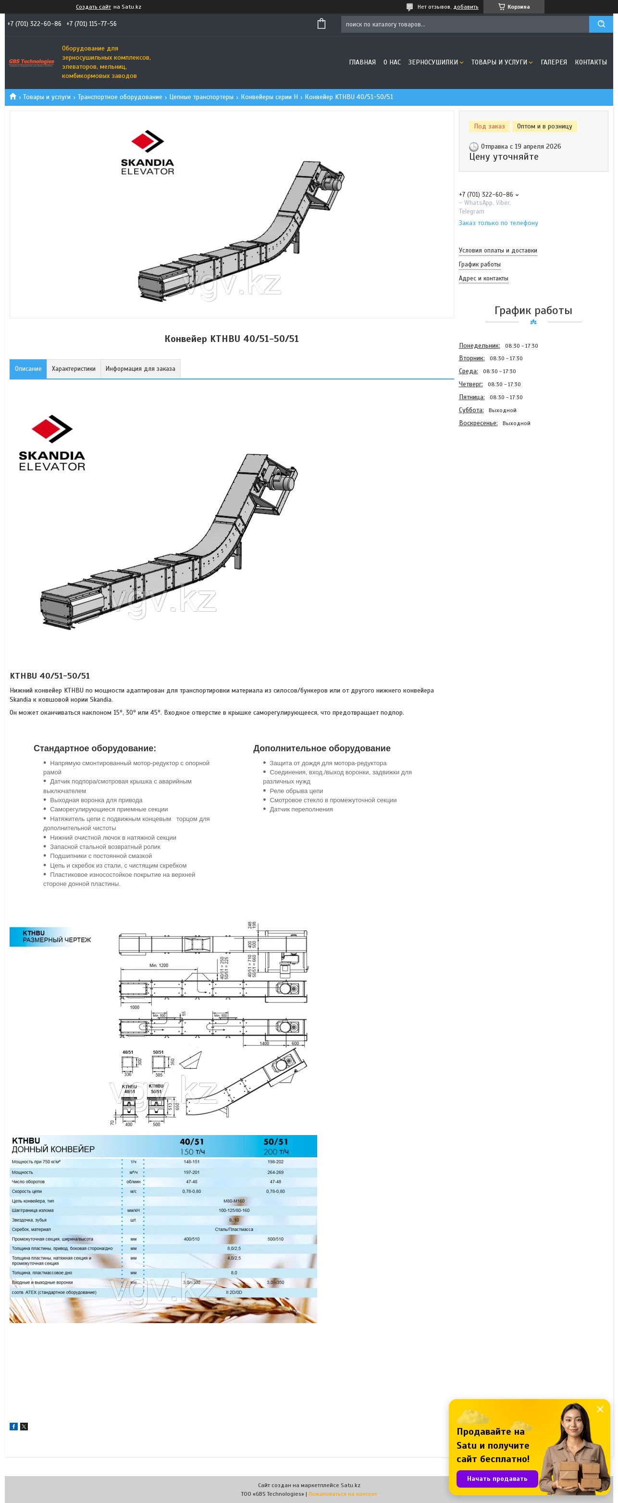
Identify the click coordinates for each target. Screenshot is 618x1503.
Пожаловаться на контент (343, 1493)
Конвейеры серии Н (269, 97)
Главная (362, 62)
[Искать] (601, 24)
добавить (466, 6)
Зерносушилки (433, 62)
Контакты (591, 62)
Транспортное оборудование (120, 97)
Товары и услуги (499, 62)
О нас (392, 62)
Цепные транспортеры (201, 97)
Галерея (554, 62)
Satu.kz (350, 1485)
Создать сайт (93, 6)
